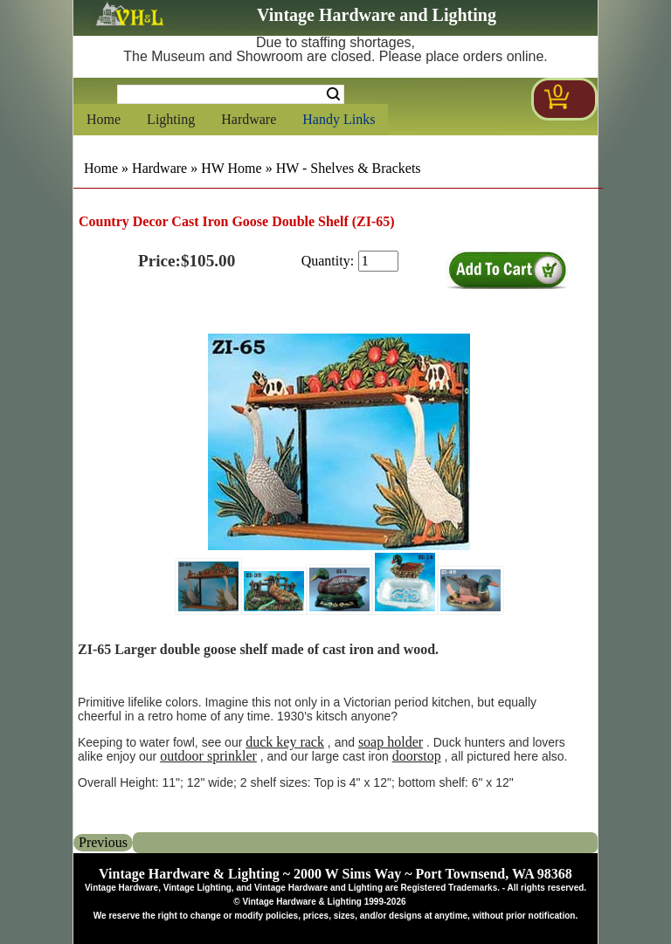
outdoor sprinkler (208, 755)
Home (103, 119)
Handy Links (338, 119)
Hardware (248, 119)
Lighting (171, 119)
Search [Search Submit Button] (333, 94)
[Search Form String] (230, 94)
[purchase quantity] (378, 261)
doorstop (416, 755)
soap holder (390, 741)
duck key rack (285, 741)
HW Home (231, 168)
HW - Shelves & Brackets (348, 168)
